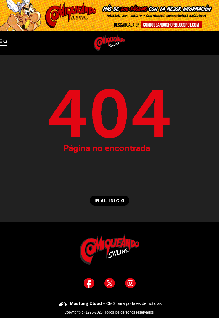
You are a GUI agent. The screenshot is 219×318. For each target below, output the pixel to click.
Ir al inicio (109, 200)
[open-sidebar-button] (3, 42)
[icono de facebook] (89, 283)
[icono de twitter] (109, 283)
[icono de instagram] (130, 283)
